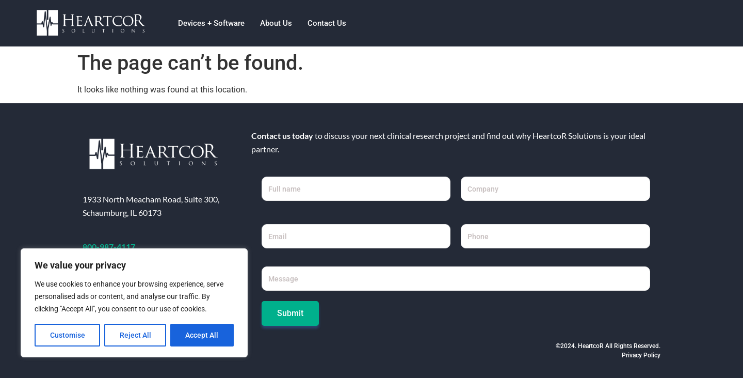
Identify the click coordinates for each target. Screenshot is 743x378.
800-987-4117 (109, 246)
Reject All (135, 335)
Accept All (202, 335)
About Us (276, 23)
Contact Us (327, 23)
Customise (67, 335)
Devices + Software (211, 23)
